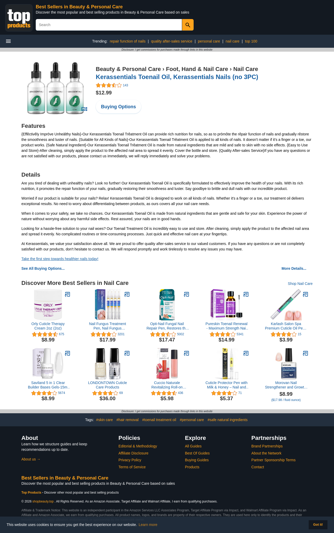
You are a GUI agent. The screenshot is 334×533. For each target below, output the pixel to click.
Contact (257, 467)
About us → (30, 459)
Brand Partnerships (267, 446)
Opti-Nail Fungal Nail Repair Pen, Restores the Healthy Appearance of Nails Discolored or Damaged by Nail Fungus (167, 326)
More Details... (294, 268)
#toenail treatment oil (159, 420)
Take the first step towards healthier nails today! (59, 259)
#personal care (192, 420)
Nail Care (245, 69)
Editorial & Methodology (137, 446)
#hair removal (127, 420)
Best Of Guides (197, 453)
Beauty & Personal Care (128, 69)
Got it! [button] (318, 524)
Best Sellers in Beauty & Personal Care (79, 6)
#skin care (104, 420)
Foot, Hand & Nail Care (197, 69)
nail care (233, 41)
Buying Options (118, 106)
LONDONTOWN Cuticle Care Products (107, 385)
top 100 (251, 41)
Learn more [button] (148, 525)
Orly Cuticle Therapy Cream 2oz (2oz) (47, 326)
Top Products (31, 492)
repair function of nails (128, 41)
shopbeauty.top (42, 501)
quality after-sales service (171, 41)
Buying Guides (197, 460)
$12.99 (104, 92)
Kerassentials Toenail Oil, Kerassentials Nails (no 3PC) (177, 76)
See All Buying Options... (43, 268)
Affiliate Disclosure (133, 453)
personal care (209, 41)
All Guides (193, 446)
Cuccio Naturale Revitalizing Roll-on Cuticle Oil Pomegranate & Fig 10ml (167, 385)
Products (192, 467)
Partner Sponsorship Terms (273, 460)
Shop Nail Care (300, 284)
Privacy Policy (129, 460)
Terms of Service (132, 467)
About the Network (266, 453)
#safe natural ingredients (227, 420)
